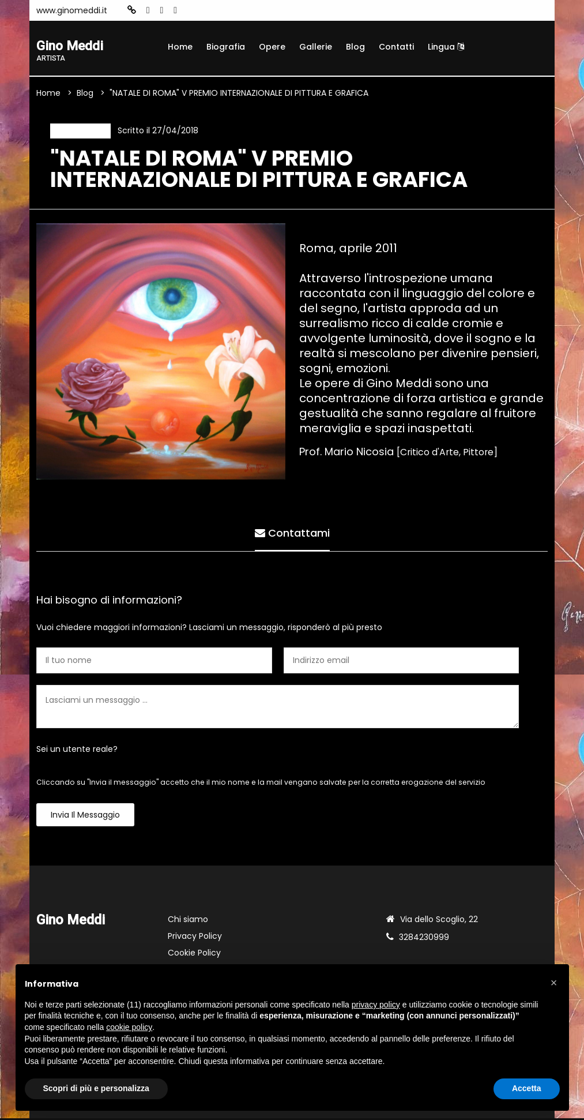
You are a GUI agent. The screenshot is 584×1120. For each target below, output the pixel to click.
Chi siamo (188, 921)
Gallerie (315, 47)
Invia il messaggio (85, 816)
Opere (272, 47)
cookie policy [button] (129, 1027)
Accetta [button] (526, 1088)
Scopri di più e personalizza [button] (96, 1088)
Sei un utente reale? (77, 750)
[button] (554, 982)
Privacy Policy (195, 937)
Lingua (446, 47)
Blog (355, 47)
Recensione (79, 131)
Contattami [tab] (292, 533)
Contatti (396, 47)
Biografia (225, 47)
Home (180, 47)
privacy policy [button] (376, 1004)
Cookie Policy (194, 954)
